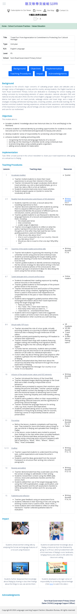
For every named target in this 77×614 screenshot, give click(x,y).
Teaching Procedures (20, 73)
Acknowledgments (58, 73)
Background (19, 68)
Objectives (36, 68)
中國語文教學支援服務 (38, 15)
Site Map (50, 10)
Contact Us (64, 10)
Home (38, 10)
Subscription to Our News (21, 10)
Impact (39, 73)
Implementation (54, 68)
